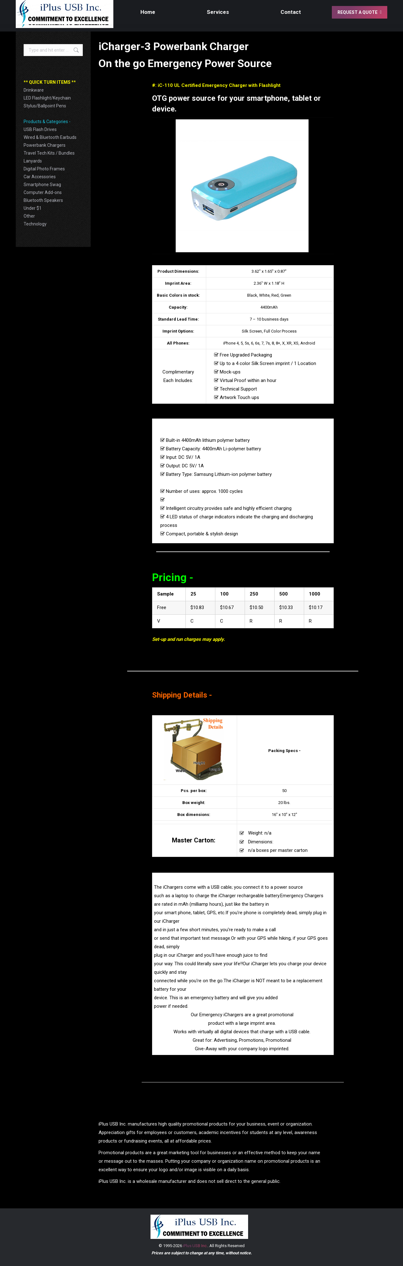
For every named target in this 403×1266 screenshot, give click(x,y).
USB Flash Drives (40, 129)
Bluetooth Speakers (43, 200)
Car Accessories (40, 176)
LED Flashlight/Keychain (47, 97)
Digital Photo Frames (44, 168)
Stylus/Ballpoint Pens (45, 105)
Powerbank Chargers (44, 145)
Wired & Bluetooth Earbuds (50, 137)
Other (29, 216)
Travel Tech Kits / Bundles (49, 153)
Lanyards (33, 160)
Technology (35, 223)
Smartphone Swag (42, 184)
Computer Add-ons (43, 192)
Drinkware (34, 90)
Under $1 (33, 208)
